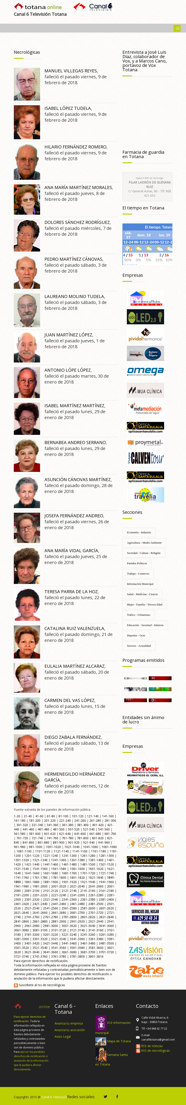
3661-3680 (69, 952)
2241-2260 (77, 895)
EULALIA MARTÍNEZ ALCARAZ (74, 666)
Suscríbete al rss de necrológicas (39, 985)
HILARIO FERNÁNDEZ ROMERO (75, 147)
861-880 (43, 842)
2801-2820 (87, 917)
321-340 (37, 825)
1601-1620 (95, 869)
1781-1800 (58, 877)
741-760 (52, 838)
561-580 (19, 834)
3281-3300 (21, 939)
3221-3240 (69, 934)
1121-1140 (61, 851)
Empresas (132, 275)
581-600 (35, 834)
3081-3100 (40, 930)
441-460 (28, 829)
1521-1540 (21, 869)
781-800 (83, 838)
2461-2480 (77, 904)
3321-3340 (58, 939)
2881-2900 (58, 921)
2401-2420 (21, 904)
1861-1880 (31, 882)
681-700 (110, 834)
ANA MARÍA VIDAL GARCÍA (71, 550)
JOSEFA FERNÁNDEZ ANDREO (73, 516)
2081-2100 (31, 891)
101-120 (77, 816)
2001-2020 (58, 886)
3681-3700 (87, 952)
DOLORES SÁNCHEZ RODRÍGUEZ (77, 222)
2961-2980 (31, 926)
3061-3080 (21, 930)
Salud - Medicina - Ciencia (142, 594)
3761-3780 (58, 956)
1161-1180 (98, 851)
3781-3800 (77, 956)
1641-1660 (31, 873)
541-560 (104, 829)
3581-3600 (95, 948)
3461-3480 (87, 943)
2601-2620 (106, 908)
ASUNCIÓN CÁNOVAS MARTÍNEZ (77, 479)
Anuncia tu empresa (69, 1023)
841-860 (28, 842)
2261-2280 (95, 895)
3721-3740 (21, 956)
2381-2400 (106, 899)
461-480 (43, 829)
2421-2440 (40, 904)
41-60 (39, 816)
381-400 (83, 825)
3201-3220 (50, 934)
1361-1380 (77, 860)
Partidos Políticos (137, 563)
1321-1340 (40, 860)
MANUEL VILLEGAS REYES (70, 71)
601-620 (50, 834)
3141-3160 (95, 930)
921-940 (89, 842)
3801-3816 (95, 956)
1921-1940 (87, 882)
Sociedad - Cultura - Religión (144, 553)
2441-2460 (58, 904)
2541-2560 (50, 908)
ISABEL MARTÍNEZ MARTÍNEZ (74, 406)
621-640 (65, 834)
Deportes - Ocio (136, 635)
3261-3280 (106, 934)
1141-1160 (79, 851)
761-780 (67, 838)
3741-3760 (40, 956)
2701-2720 (95, 912)
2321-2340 (50, 899)
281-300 (110, 820)
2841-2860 (21, 921)
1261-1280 (87, 855)
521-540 (89, 829)
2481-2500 (95, 904)
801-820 (98, 838)
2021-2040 (77, 886)
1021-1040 (72, 847)
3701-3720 (106, 952)
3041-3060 (106, 926)
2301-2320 (31, 899)
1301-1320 (21, 860)
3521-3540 (40, 948)
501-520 (74, 829)
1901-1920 (69, 882)
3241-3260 (87, 934)
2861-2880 (40, 921)
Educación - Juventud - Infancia (145, 625)
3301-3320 (40, 939)
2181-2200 (21, 895)
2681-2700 (77, 912)
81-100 (63, 816)
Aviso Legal (63, 1036)
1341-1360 (58, 860)
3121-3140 (77, 930)
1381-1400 (95, 860)
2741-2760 (31, 917)
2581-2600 (87, 908)
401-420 (98, 825)
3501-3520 (21, 948)
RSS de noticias (149, 1046)
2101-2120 (50, 891)
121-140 (93, 816)
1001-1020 (53, 847)
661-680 (95, 834)
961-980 (19, 847)
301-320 (22, 825)
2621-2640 (21, 912)
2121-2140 (69, 891)
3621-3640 (31, 952)
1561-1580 (58, 869)
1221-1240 (50, 855)
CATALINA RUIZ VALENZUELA (74, 628)
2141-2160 (87, 891)
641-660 (80, 834)
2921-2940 (95, 921)
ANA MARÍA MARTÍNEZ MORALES (78, 187)
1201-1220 (31, 855)
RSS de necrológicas (153, 1050)
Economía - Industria (139, 532)
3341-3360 (77, 939)
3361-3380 (95, 939)
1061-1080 (109, 847)
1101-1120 (42, 851)
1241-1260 (69, 855)
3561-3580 (77, 948)
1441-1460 (50, 864)
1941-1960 (106, 882)
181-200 (35, 820)
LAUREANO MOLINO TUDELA (74, 296)
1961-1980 (21, 886)
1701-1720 (87, 873)
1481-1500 (87, 864)
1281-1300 (106, 855)
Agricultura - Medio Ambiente (144, 542)
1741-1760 (21, 877)
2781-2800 (69, 917)
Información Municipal (140, 584)
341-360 (52, 825)
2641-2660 (40, 912)
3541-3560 (58, 948)
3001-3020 (69, 926)
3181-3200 (31, 934)
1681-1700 (69, 873)
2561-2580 (69, 908)
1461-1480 (69, 864)
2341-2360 (69, 899)
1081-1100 (24, 851)
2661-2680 (58, 912)
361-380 (67, 825)
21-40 (28, 816)
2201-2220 (40, 895)
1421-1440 (31, 864)
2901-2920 (77, 921)
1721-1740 (106, 873)
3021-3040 (87, 926)
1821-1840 (95, 877)
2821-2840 (106, 917)
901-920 (74, 842)
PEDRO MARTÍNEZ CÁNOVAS (73, 259)
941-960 (104, 842)
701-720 (22, 838)
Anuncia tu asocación (70, 1030)
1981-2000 (40, 886)
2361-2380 (87, 899)
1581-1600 (77, 869)
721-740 (37, 838)
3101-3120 (58, 930)
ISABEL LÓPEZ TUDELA (67, 108)
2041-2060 (95, 886)
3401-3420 (31, 943)
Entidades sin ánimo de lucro (143, 719)
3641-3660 (50, 952)
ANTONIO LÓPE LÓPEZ (67, 370)
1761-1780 (40, 877)
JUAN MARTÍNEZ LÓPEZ (68, 335)
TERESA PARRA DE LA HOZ (71, 591)
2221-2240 (58, 895)
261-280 (95, 820)
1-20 (17, 816)
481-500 (58, 829)
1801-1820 (77, 877)
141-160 (108, 816)
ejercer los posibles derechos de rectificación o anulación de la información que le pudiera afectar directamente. (31, 1060)
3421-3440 (50, 943)
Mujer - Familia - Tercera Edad (145, 604)
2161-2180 (106, 891)
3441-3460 (69, 943)
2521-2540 (31, 908)
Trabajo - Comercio (138, 573)
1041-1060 (90, 847)
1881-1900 (50, 882)
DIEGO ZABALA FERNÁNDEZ (72, 737)
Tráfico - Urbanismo (138, 614)
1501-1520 (106, 864)
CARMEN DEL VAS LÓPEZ (69, 700)
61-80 (51, 816)
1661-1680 (50, 873)
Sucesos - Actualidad (139, 645)
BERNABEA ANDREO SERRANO (75, 442)
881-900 (58, 842)
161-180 (19, 820)
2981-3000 (50, 926)
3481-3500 (106, 943)
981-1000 (35, 847)
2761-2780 (50, 917)
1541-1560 (40, 869)
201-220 (50, 820)
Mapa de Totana (119, 1041)
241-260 (80, 820)
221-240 (65, 820)
